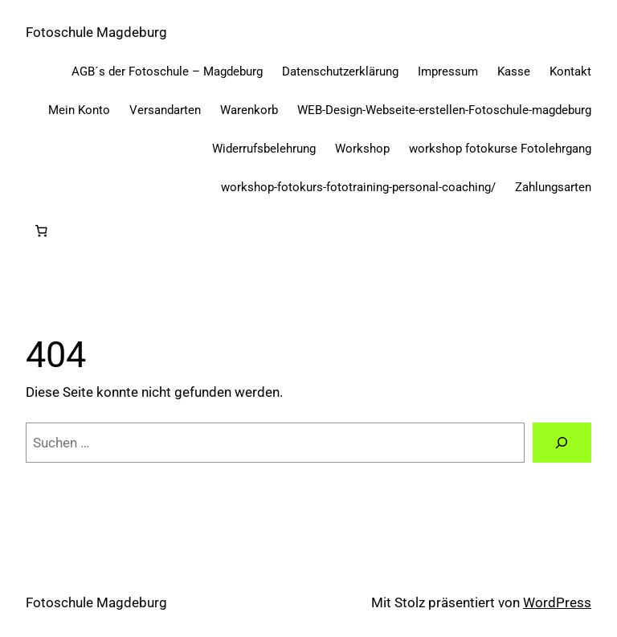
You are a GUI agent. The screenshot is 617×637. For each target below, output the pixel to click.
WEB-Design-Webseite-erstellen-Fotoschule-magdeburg (444, 110)
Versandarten (165, 110)
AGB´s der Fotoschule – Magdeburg (167, 71)
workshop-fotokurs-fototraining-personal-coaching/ (358, 187)
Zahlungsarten (553, 187)
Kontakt (570, 71)
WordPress (557, 602)
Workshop (362, 148)
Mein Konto (79, 110)
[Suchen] (562, 443)
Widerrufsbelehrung (264, 148)
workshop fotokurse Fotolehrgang (500, 148)
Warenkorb (249, 110)
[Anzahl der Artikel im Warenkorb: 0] (41, 231)
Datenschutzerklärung (340, 71)
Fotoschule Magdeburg (96, 32)
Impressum (448, 71)
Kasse (513, 71)
